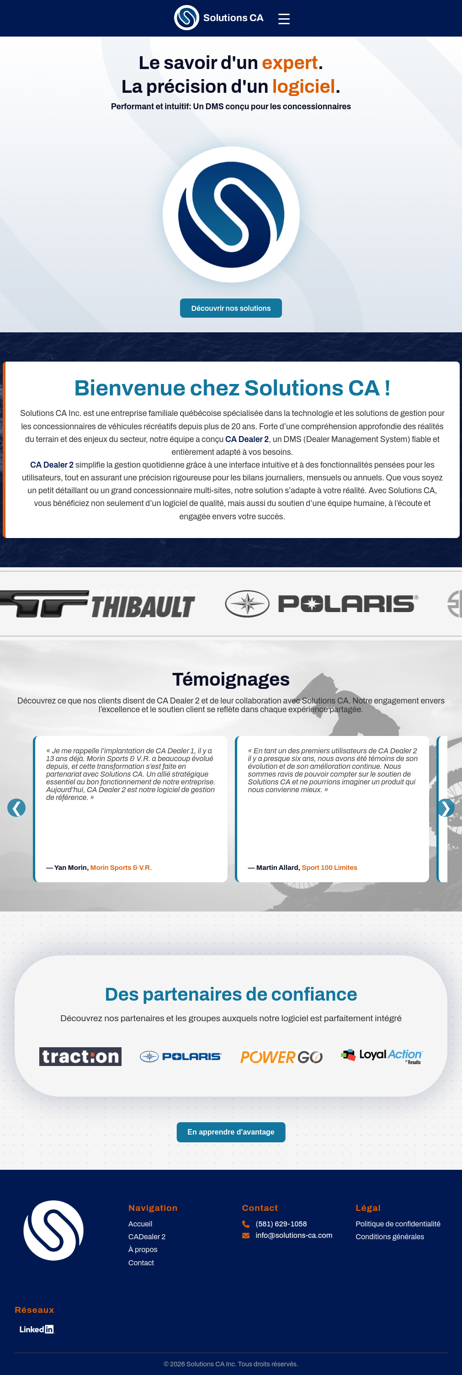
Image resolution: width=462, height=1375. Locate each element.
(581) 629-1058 (281, 1224)
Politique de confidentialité (398, 1224)
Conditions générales (390, 1237)
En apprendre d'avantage (231, 1132)
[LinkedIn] (37, 1329)
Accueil (140, 1224)
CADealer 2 (147, 1237)
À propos (143, 1249)
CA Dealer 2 (247, 439)
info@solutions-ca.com (294, 1235)
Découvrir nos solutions (231, 308)
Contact (141, 1263)
